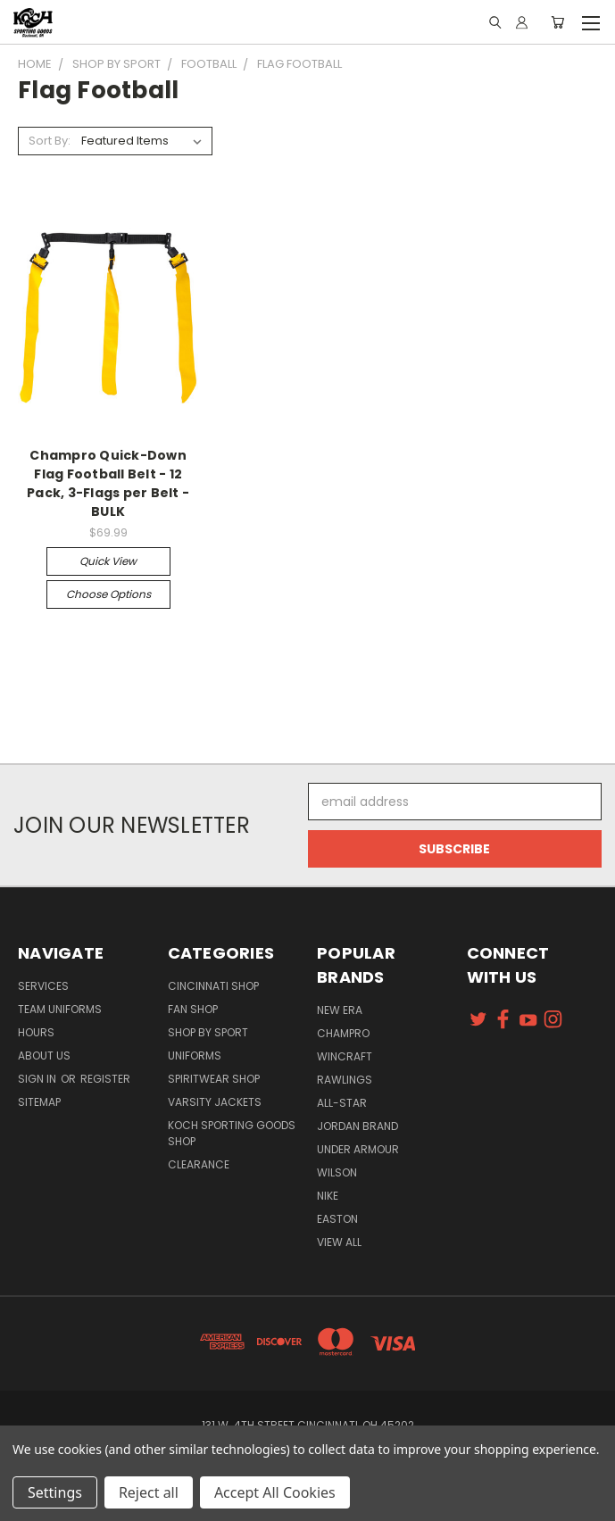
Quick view (108, 561)
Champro (343, 1033)
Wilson (337, 1172)
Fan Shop (193, 1009)
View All (339, 1242)
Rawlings (344, 1079)
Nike (327, 1195)
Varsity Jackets (215, 1102)
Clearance (198, 1164)
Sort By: (50, 140)
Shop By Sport (208, 1032)
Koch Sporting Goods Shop (231, 1133)
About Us (44, 1055)
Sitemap (39, 1102)
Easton (337, 1218)
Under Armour (358, 1149)
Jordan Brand (357, 1126)
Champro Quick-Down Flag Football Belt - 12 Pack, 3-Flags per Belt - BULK (108, 483)
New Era (339, 1010)
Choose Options (108, 594)
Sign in (38, 1078)
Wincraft (344, 1056)
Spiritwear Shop (214, 1078)
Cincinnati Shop (213, 985)
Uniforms (194, 1055)
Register (105, 1078)
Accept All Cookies (275, 1492)
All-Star (342, 1102)
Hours (36, 1032)
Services (43, 985)
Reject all (149, 1492)
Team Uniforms (60, 1009)
